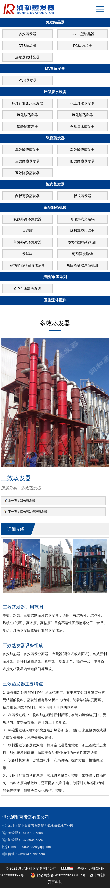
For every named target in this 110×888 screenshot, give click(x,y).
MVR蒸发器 (27, 80)
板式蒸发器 (82, 196)
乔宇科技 (55, 882)
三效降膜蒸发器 (27, 161)
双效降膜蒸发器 (82, 150)
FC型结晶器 (82, 46)
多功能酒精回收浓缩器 (27, 265)
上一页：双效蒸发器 (21, 500)
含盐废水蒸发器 (82, 127)
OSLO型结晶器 (82, 34)
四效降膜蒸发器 (82, 161)
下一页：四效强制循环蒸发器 (27, 511)
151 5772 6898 (32, 833)
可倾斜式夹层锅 (82, 219)
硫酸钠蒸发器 (27, 127)
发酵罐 (27, 254)
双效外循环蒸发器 (27, 219)
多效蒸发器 (27, 34)
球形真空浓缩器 (82, 231)
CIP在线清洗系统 (27, 289)
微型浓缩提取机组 (82, 242)
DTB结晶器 (27, 46)
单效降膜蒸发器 (27, 150)
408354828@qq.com (36, 847)
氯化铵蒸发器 (27, 115)
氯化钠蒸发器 (82, 115)
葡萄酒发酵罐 (82, 254)
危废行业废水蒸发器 (27, 103)
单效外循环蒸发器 (27, 242)
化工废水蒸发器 (82, 103)
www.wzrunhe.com (31, 854)
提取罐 (27, 231)
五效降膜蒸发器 (27, 173)
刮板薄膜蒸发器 (27, 196)
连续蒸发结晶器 (27, 57)
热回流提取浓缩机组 (82, 265)
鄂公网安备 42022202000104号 (58, 875)
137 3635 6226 (32, 840)
